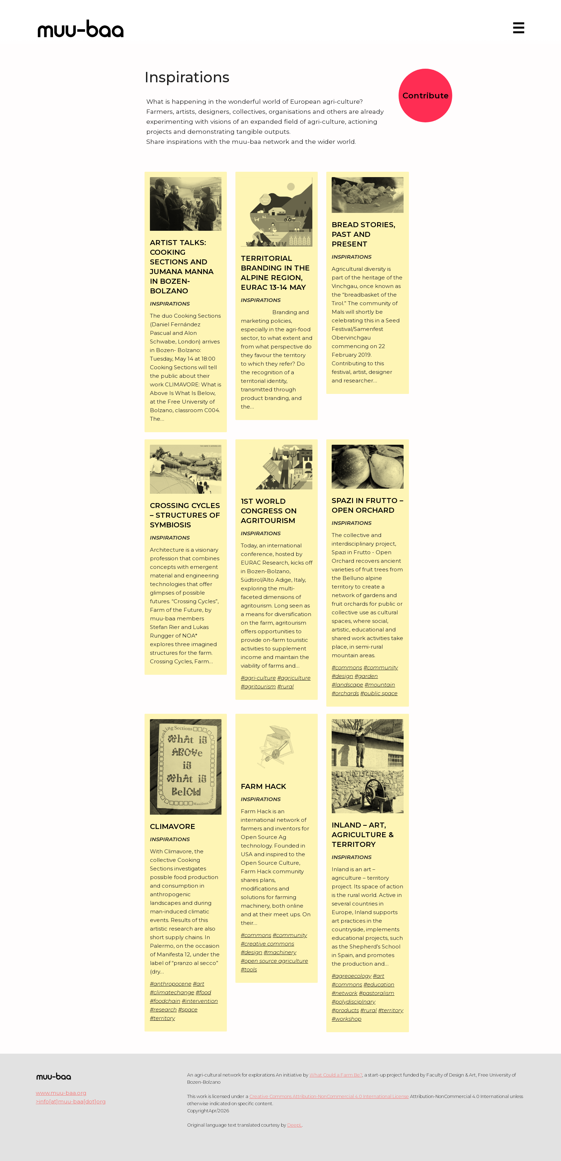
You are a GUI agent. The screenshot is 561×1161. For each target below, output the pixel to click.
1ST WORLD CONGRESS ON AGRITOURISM (269, 511)
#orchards (345, 693)
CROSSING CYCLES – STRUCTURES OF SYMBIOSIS (185, 515)
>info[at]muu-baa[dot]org (71, 1101)
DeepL (294, 1125)
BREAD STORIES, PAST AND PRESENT (363, 234)
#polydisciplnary (353, 1001)
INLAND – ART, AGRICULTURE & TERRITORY (363, 835)
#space (187, 1009)
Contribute (426, 96)
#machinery (280, 952)
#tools (249, 969)
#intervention (200, 1000)
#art (198, 983)
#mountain (380, 684)
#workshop (346, 1018)
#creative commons (267, 943)
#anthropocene (170, 983)
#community (381, 667)
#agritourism (258, 686)
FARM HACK (263, 786)
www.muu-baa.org (61, 1092)
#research (163, 1009)
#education (379, 984)
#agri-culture (258, 677)
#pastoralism (376, 993)
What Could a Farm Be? (335, 1075)
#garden (366, 676)
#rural (285, 686)
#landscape (347, 684)
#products (345, 1010)
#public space (378, 693)
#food (203, 992)
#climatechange (172, 992)
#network (344, 993)
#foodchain (165, 1000)
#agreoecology (351, 975)
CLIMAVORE (172, 826)
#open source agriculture (274, 960)
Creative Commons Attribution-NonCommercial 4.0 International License (329, 1096)
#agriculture (294, 677)
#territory (162, 1018)
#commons (347, 667)
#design (342, 676)
